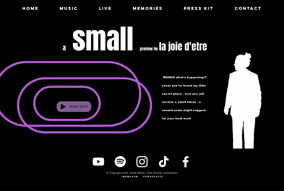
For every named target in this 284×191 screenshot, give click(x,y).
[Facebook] (185, 161)
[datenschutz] (153, 177)
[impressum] (130, 177)
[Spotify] (120, 161)
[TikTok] (163, 161)
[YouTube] (98, 161)
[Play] (63, 106)
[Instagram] (142, 161)
